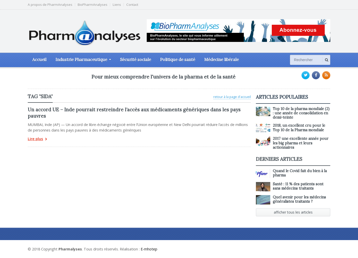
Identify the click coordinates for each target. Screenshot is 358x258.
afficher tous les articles (293, 212)
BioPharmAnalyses (92, 4)
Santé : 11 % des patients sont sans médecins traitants (298, 186)
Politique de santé (177, 59)
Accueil (39, 59)
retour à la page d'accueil (232, 96)
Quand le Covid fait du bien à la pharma (300, 173)
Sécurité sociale (135, 59)
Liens (117, 4)
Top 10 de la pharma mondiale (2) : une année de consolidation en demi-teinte (301, 113)
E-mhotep (149, 249)
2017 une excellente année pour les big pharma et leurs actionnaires (301, 143)
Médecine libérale (221, 59)
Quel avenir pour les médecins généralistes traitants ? (299, 199)
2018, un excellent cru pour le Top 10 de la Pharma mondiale (299, 127)
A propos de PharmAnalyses (50, 4)
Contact (132, 4)
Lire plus (37, 139)
